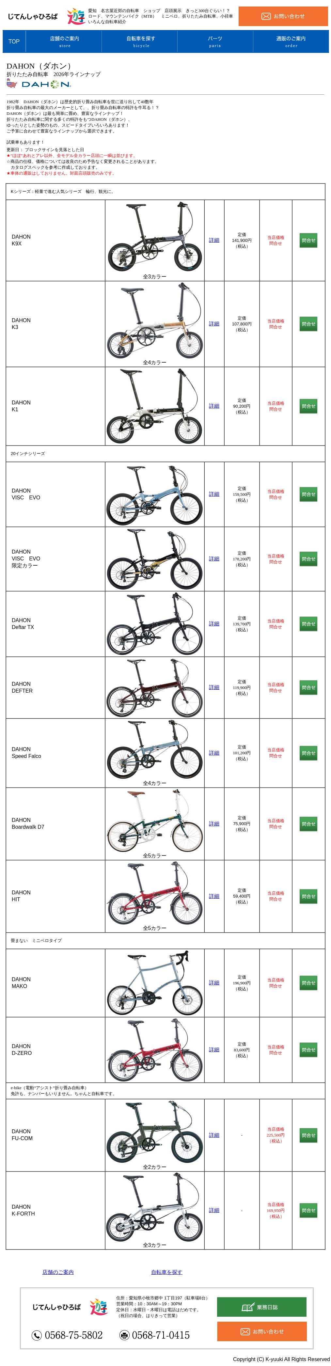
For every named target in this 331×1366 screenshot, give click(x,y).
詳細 (214, 240)
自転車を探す (166, 1272)
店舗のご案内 (58, 1272)
